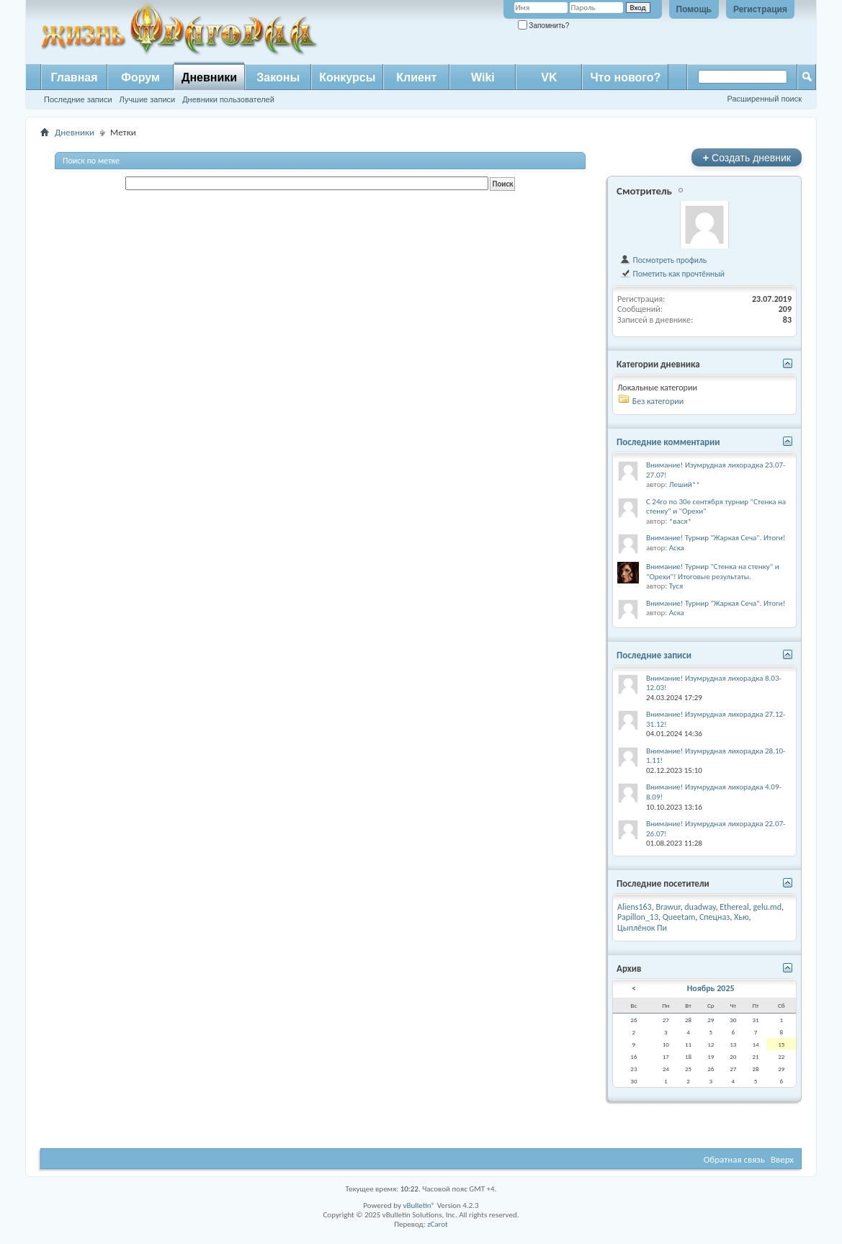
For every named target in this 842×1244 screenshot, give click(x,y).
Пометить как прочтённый (672, 274)
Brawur (667, 907)
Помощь (694, 9)
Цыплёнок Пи (642, 928)
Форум (140, 77)
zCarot (437, 1224)
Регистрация (760, 9)
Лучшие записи (148, 99)
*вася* (680, 521)
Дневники (209, 77)
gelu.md (767, 907)
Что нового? (625, 77)
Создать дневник (746, 157)
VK (549, 77)
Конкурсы (347, 77)
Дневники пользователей (228, 99)
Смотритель (644, 190)
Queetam (679, 917)
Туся (676, 586)
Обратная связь (734, 1159)
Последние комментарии (668, 442)
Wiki (483, 77)
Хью (741, 917)
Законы (278, 77)
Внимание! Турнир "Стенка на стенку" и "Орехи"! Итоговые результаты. (712, 571)
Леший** (684, 484)
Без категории (658, 401)
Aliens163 (634, 907)
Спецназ (714, 917)
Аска (676, 547)
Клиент (416, 77)
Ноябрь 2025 (711, 988)
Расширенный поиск (764, 98)
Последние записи (78, 99)
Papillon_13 (637, 917)
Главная (73, 77)
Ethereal (734, 907)
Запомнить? (544, 26)
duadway (699, 907)
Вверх (782, 1159)
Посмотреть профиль (663, 260)
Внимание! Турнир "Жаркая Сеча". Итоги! (715, 537)
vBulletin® (419, 1205)
